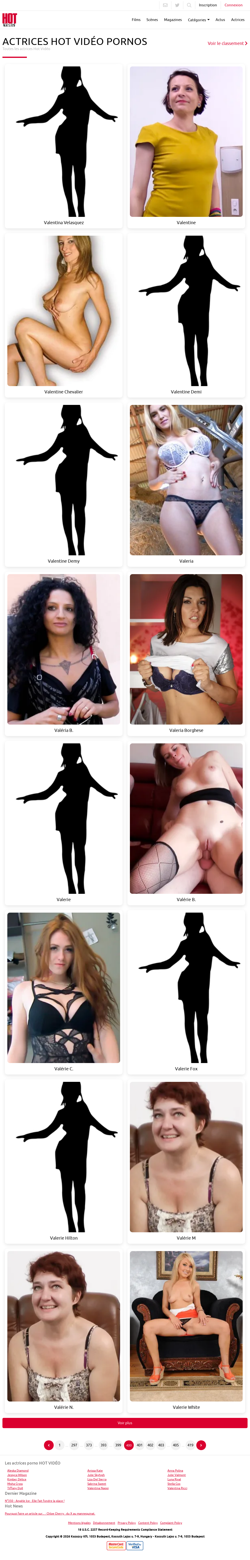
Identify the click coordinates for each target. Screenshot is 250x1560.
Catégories (197, 20)
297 (74, 1445)
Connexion (234, 5)
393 (103, 1445)
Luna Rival (174, 1479)
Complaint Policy (171, 1523)
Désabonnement (104, 1523)
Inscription (208, 5)
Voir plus (125, 1423)
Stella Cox (173, 1484)
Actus (220, 19)
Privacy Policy (127, 1523)
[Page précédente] (49, 1445)
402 (150, 1445)
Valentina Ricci (177, 1488)
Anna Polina (175, 1470)
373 (89, 1445)
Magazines (173, 19)
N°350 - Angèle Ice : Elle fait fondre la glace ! (34, 1501)
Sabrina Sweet (96, 1484)
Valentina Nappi (98, 1488)
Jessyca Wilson (17, 1475)
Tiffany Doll (15, 1488)
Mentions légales (79, 1523)
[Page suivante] (201, 1445)
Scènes (152, 19)
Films (136, 19)
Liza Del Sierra (96, 1479)
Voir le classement (228, 43)
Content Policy (148, 1523)
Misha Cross (15, 1484)
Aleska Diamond (18, 1470)
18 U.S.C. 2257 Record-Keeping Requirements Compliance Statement (125, 1529)
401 (140, 1445)
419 (190, 1445)
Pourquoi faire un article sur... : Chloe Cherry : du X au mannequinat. (50, 1513)
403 (161, 1445)
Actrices (238, 19)
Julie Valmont (176, 1475)
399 (118, 1445)
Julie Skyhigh (96, 1475)
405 (176, 1445)
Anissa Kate (95, 1470)
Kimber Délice (16, 1479)
